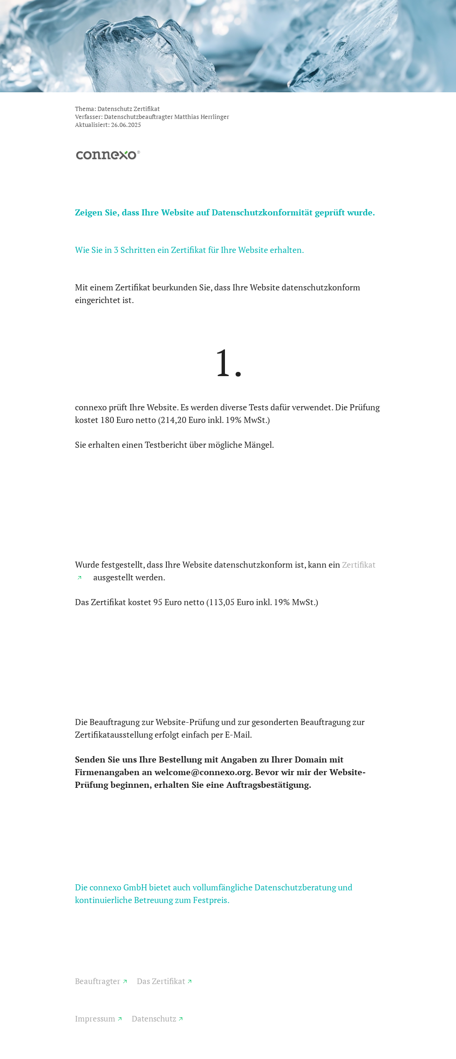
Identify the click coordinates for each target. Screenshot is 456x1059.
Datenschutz (154, 1018)
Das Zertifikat (161, 981)
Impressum (95, 1018)
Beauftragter (97, 981)
